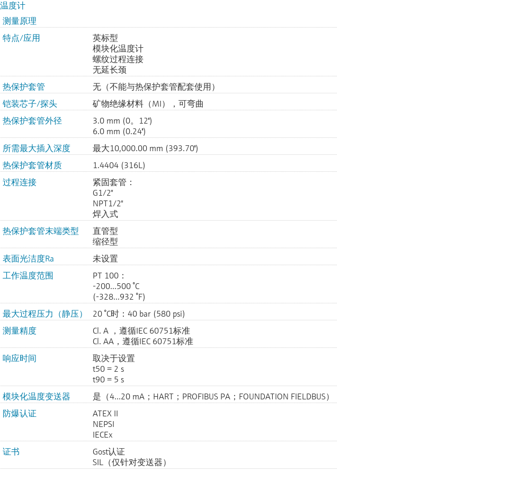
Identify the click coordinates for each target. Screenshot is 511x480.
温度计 (12, 5)
